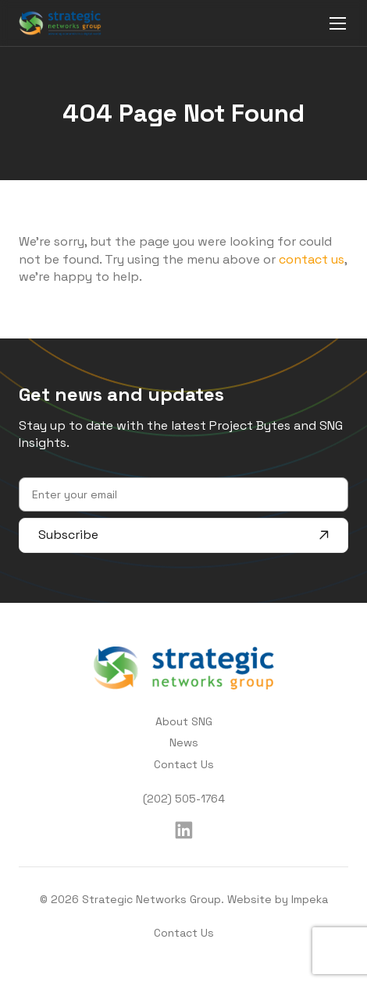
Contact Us (184, 764)
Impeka (309, 899)
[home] (60, 22)
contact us (311, 259)
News (183, 742)
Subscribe (183, 534)
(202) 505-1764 (184, 799)
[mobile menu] (338, 23)
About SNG (183, 721)
